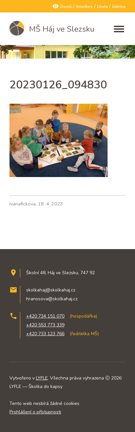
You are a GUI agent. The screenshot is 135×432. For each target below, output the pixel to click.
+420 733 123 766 (45, 334)
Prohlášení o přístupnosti (35, 412)
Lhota (102, 6)
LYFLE (42, 378)
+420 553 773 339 (45, 325)
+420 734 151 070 (45, 316)
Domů (66, 6)
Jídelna (119, 6)
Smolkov (84, 6)
